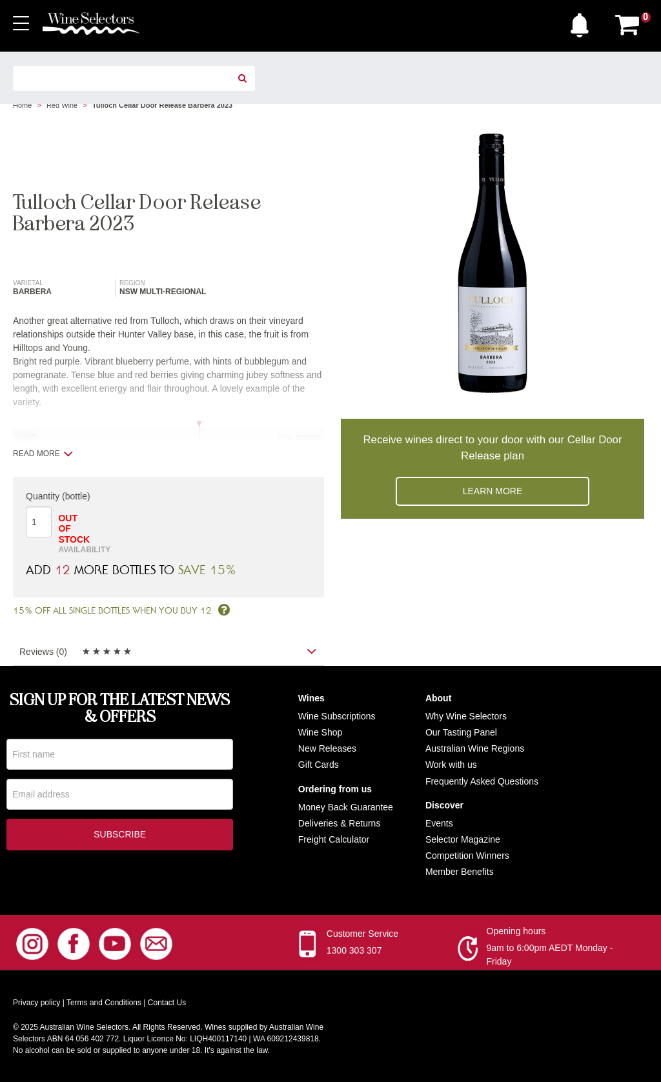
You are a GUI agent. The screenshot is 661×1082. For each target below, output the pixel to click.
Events (439, 823)
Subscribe (120, 835)
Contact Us (167, 1002)
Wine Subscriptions (337, 716)
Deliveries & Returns (339, 823)
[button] (583, 22)
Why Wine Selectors (466, 716)
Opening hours (516, 931)
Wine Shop (320, 732)
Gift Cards (318, 764)
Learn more (493, 491)
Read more (43, 453)
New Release (325, 748)
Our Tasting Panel (461, 732)
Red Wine (61, 105)
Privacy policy (36, 1002)
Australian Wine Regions (474, 748)
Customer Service (362, 933)
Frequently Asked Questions (481, 781)
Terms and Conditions (103, 1002)
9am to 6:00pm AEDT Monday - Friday (550, 955)
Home (22, 105)
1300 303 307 (354, 950)
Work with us (451, 764)
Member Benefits (459, 872)
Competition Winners (467, 855)
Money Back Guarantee (345, 807)
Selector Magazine (462, 839)
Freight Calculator (334, 839)
